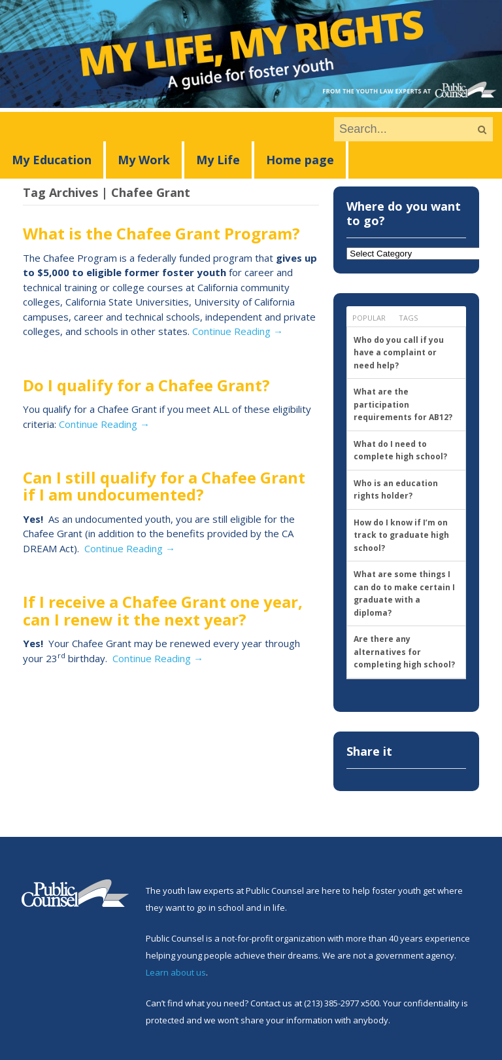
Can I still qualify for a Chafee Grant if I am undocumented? (164, 486)
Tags (408, 318)
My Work (144, 160)
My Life (218, 160)
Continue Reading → (237, 331)
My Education (52, 160)
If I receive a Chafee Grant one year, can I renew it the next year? (163, 610)
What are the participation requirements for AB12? (403, 404)
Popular (369, 318)
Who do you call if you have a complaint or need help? (399, 352)
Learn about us (176, 972)
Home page (300, 160)
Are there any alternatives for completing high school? (404, 651)
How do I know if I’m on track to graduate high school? (401, 535)
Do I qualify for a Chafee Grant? (146, 385)
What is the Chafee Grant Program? (161, 233)
